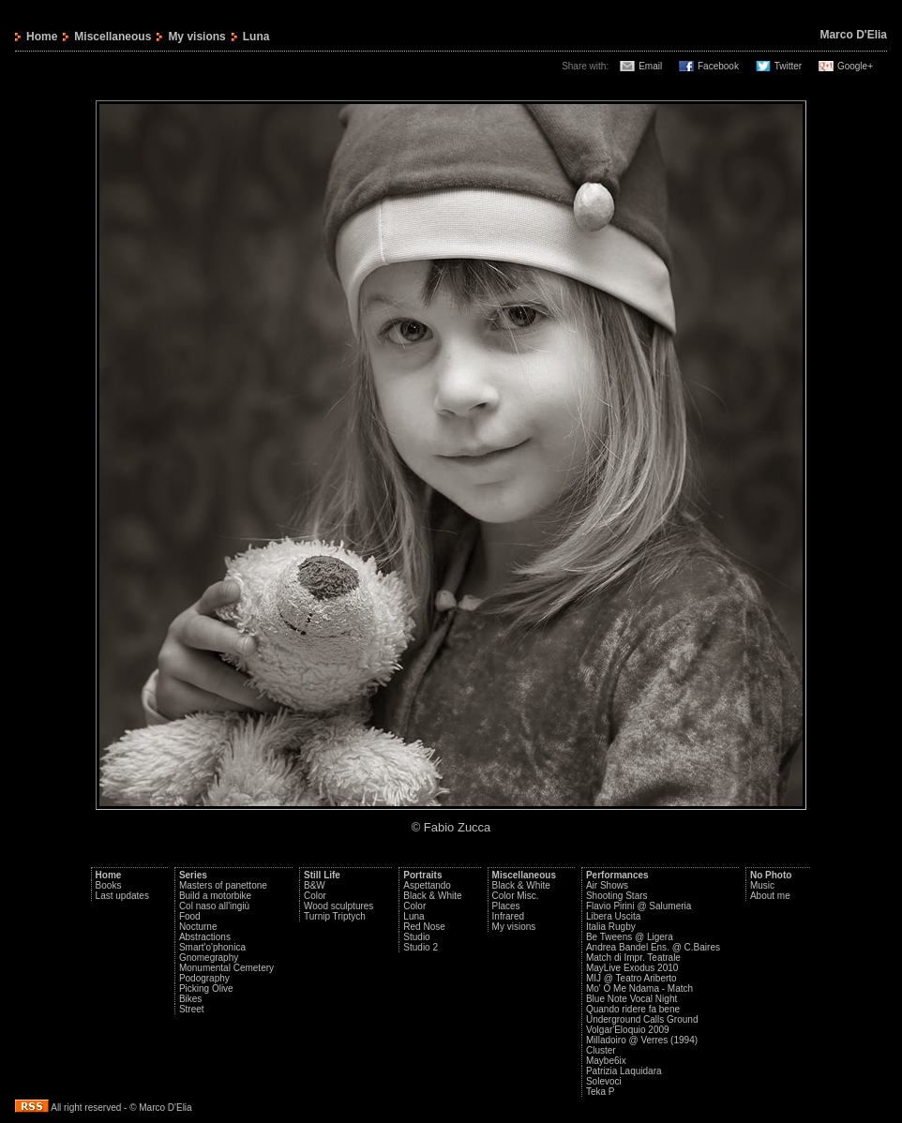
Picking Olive (206, 988)
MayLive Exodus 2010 (632, 968)
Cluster (601, 1050)
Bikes (190, 999)
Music (762, 885)
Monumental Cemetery (226, 968)
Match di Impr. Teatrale (633, 957)
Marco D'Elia (853, 34)
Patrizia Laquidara (624, 1071)
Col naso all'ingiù (214, 906)
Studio (416, 937)
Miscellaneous (112, 36)
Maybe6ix (606, 1061)
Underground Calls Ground (642, 1019)
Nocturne (198, 926)
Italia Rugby (611, 926)
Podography (204, 978)
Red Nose (423, 926)
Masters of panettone (223, 885)
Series (193, 875)
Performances (617, 875)
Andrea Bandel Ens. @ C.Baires (653, 947)
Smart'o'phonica (212, 947)
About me (770, 896)
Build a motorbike (215, 896)
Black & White (432, 896)
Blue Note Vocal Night (631, 999)
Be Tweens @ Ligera (629, 937)
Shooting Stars (617, 896)
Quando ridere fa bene (633, 1009)
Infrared (508, 916)
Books (109, 885)
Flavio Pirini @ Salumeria (638, 906)
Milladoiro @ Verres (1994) (642, 1040)
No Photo (770, 875)
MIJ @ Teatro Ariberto (631, 978)
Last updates (122, 896)
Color (315, 896)
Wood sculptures (338, 906)
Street (191, 1009)
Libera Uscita (613, 916)
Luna (413, 916)
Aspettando (427, 885)
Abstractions (205, 937)
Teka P (600, 1091)
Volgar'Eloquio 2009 (627, 1030)
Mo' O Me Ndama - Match (639, 988)
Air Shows (607, 885)
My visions (196, 36)
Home (41, 36)
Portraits (422, 875)
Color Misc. (515, 896)
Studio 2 (420, 947)
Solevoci (604, 1081)
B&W (314, 885)
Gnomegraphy (208, 957)
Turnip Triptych (335, 916)
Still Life (322, 875)
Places (506, 906)
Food (190, 916)
